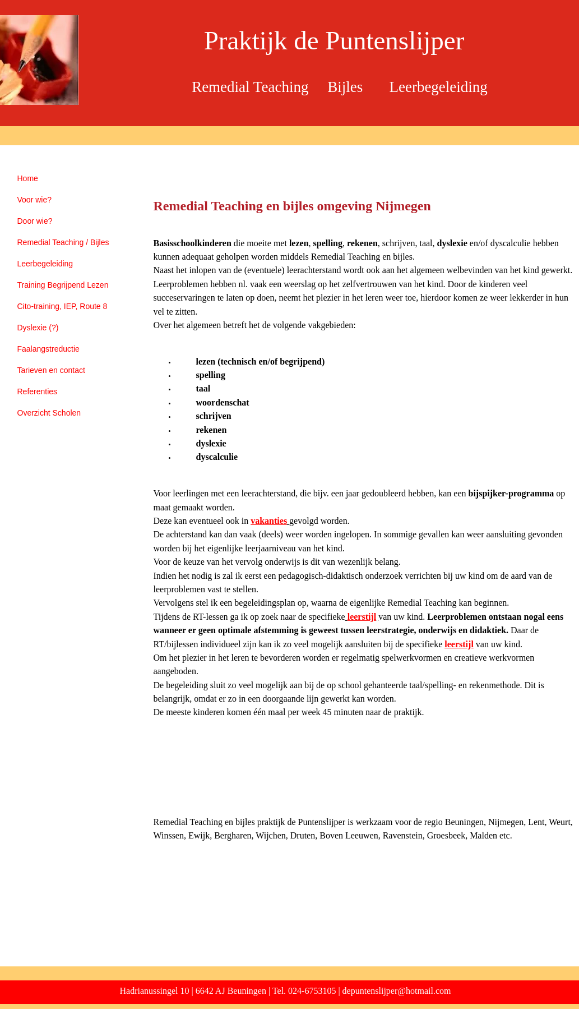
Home (27, 178)
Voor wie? (34, 199)
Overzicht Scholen (49, 412)
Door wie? (35, 220)
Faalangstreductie (48, 348)
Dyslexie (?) (38, 327)
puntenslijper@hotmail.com (401, 991)
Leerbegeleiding (45, 263)
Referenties (37, 391)
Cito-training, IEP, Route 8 (62, 306)
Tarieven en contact (51, 370)
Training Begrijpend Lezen (63, 284)
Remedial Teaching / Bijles (63, 242)
